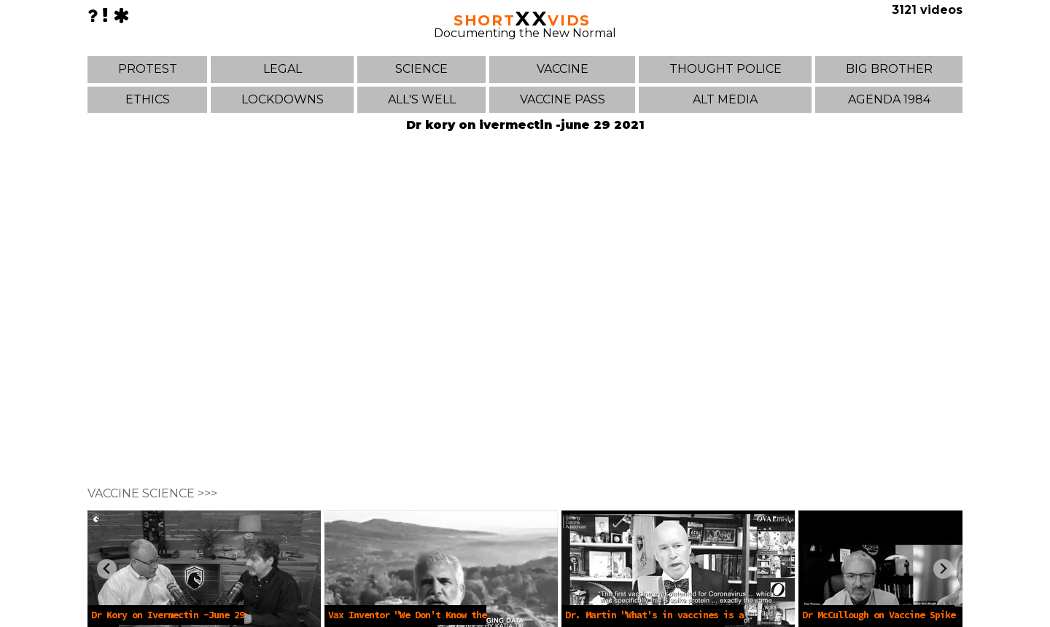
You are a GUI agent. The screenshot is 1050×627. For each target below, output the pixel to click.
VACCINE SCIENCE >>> (152, 493)
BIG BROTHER (889, 69)
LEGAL (282, 69)
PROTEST (147, 69)
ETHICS (147, 99)
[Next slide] (943, 569)
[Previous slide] (107, 569)
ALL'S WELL (422, 99)
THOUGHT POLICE (725, 69)
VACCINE (562, 69)
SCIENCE (421, 69)
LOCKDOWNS (282, 99)
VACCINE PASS (562, 99)
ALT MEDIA (725, 99)
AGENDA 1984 (889, 99)
